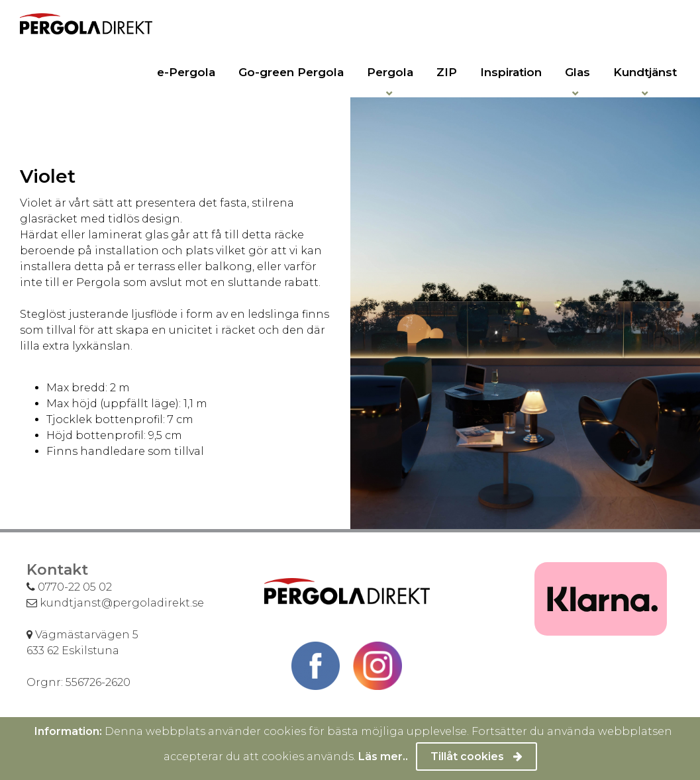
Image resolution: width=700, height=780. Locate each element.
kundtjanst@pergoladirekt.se (115, 603)
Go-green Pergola (291, 72)
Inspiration (511, 72)
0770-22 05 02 (69, 587)
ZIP (446, 72)
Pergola (390, 72)
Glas (577, 72)
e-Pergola (186, 72)
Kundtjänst (645, 72)
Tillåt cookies (476, 756)
